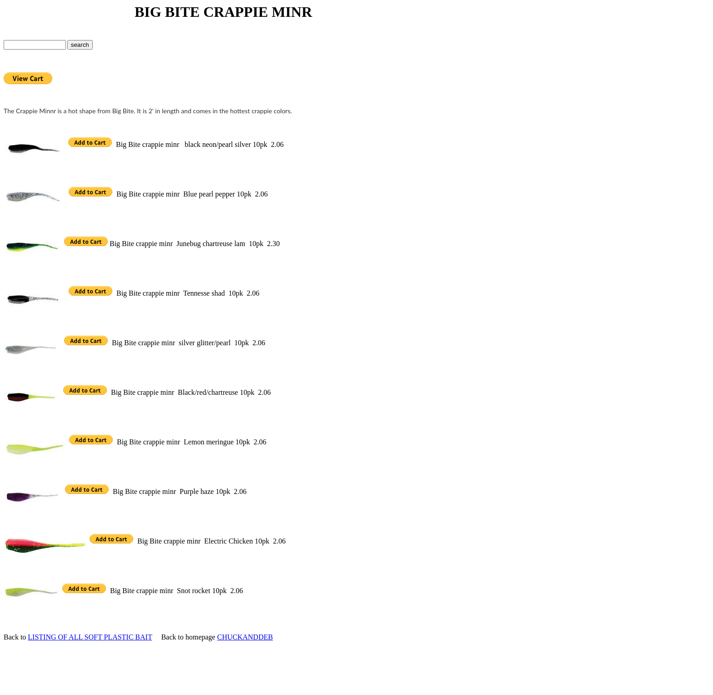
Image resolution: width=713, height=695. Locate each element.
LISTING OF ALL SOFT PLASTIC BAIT (90, 637)
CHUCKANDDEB (245, 637)
